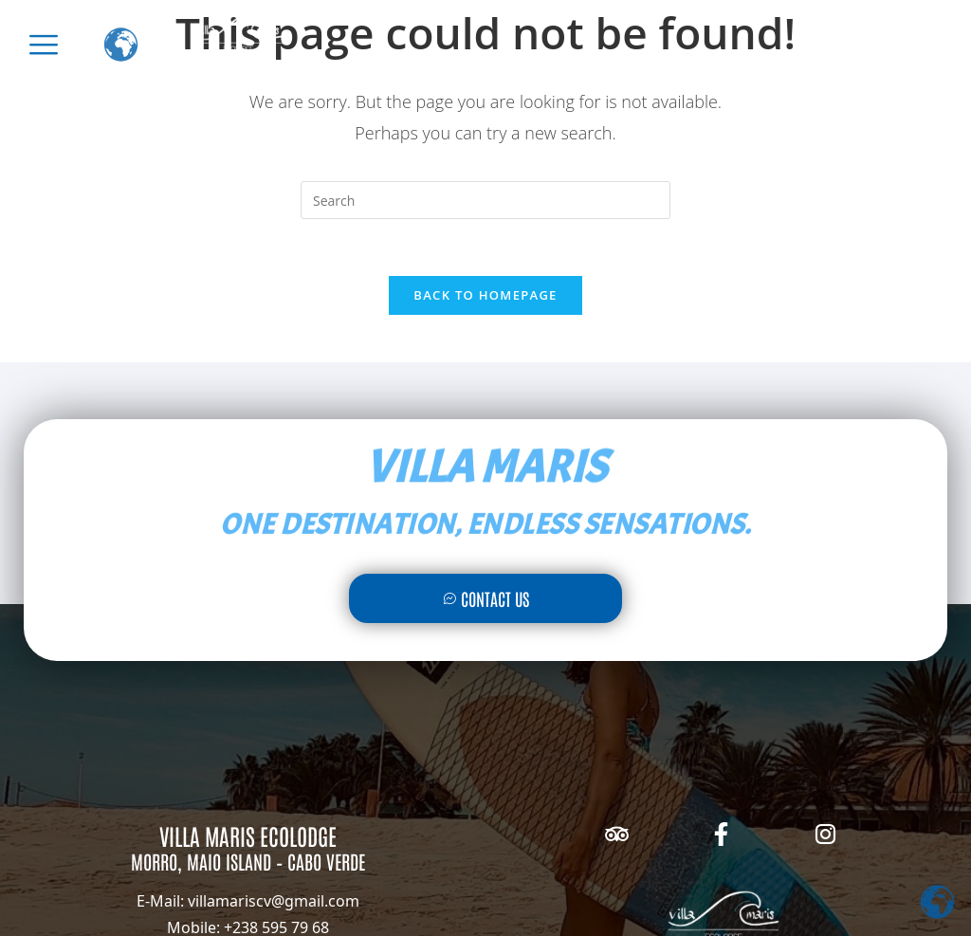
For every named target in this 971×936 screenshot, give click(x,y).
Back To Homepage (485, 294)
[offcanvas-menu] (43, 44)
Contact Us (486, 598)
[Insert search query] (485, 200)
